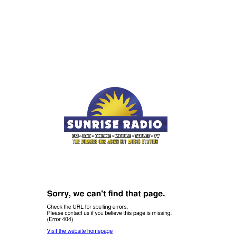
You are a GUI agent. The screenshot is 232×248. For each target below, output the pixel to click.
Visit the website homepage (80, 231)
